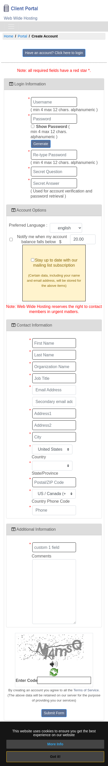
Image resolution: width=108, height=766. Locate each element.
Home (8, 36)
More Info (55, 744)
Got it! (55, 757)
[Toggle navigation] (11, 26)
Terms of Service (86, 690)
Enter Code (26, 680)
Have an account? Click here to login (54, 53)
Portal (22, 36)
